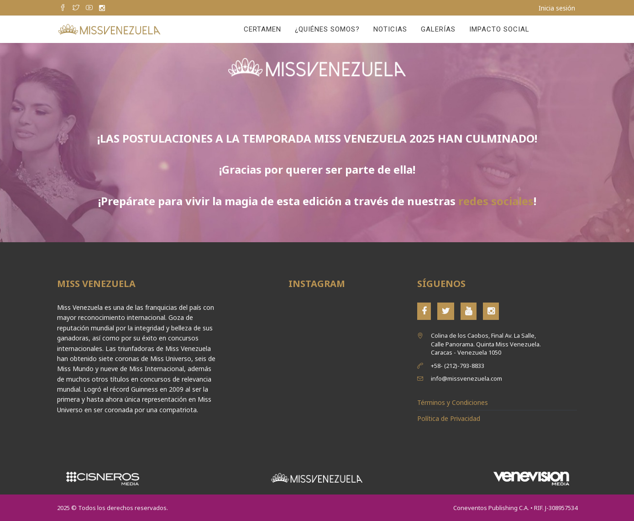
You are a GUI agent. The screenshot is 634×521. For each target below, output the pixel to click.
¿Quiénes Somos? (327, 29)
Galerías (438, 29)
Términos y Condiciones (452, 402)
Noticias (390, 29)
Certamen (262, 29)
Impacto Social (499, 29)
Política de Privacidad (448, 418)
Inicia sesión (557, 8)
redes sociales (496, 200)
